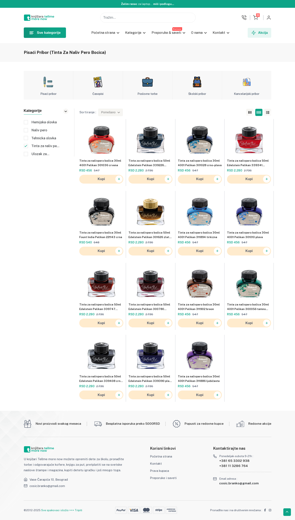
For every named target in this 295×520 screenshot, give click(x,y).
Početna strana (103, 33)
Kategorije (133, 33)
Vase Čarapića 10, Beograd (49, 479)
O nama (197, 33)
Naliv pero (39, 130)
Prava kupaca (159, 470)
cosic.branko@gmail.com (47, 486)
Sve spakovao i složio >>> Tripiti (61, 510)
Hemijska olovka (44, 122)
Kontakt (219, 33)
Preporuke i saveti (163, 478)
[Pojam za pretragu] (148, 17)
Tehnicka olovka (43, 138)
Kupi (110, 179)
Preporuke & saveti (166, 33)
